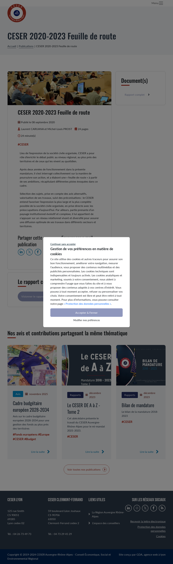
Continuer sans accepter (63, 244)
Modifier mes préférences (86, 320)
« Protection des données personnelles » (87, 303)
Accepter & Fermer (86, 312)
